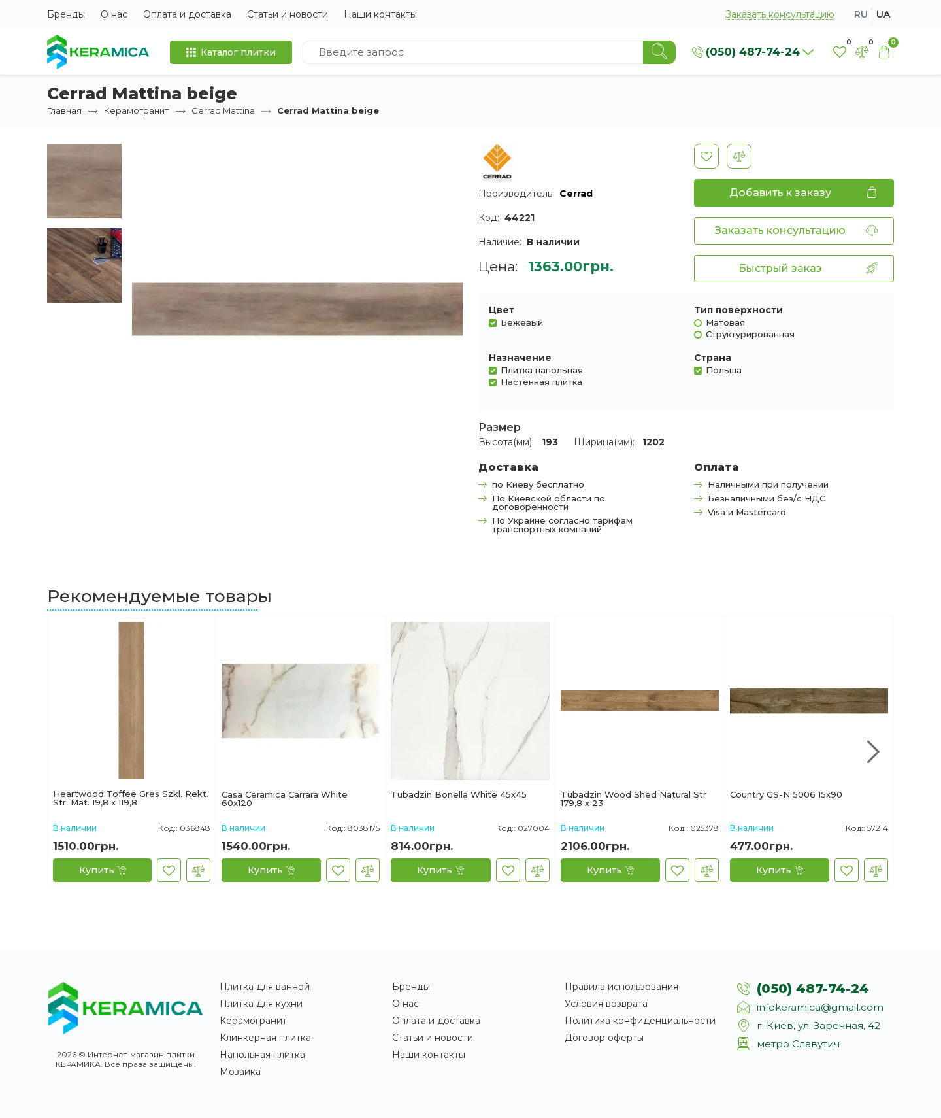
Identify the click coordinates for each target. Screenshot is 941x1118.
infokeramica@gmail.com (820, 1007)
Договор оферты (604, 1037)
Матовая (725, 322)
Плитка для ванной (265, 986)
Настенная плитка (541, 381)
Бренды (66, 14)
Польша (724, 370)
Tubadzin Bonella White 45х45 (459, 795)
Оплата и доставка (187, 14)
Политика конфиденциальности (640, 1020)
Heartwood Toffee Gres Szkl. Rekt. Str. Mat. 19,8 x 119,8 (130, 798)
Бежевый (522, 322)
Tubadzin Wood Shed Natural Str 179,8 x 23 (633, 798)
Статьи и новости (287, 14)
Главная (64, 110)
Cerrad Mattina (223, 110)
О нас (114, 14)
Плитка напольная (542, 370)
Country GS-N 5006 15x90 (786, 795)
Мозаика (240, 1071)
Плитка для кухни (261, 1003)
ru (861, 14)
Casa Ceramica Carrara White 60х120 (285, 798)
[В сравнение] (739, 156)
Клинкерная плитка (265, 1037)
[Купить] (102, 870)
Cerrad (576, 193)
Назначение (520, 358)
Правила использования (621, 986)
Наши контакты (380, 14)
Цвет (501, 310)
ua (883, 14)
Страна (712, 358)
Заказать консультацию (779, 15)
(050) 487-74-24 (813, 988)
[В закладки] (706, 156)
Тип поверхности (738, 310)
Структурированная (750, 334)
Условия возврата (606, 1003)
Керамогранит (136, 110)
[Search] (659, 52)
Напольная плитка (262, 1054)
